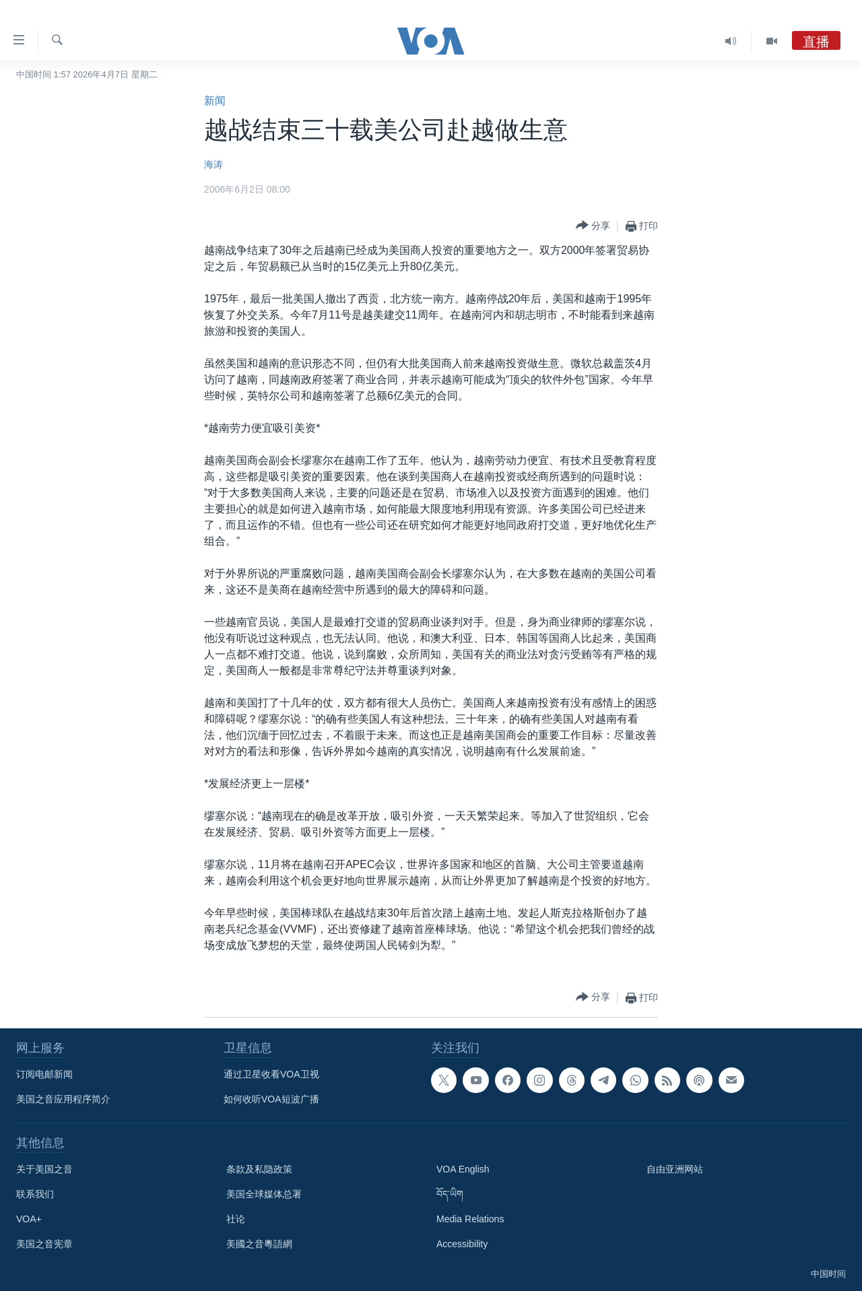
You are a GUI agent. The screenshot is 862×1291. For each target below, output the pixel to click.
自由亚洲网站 (674, 1169)
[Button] (593, 226)
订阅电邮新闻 (44, 1074)
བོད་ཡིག (449, 1194)
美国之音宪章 (44, 1243)
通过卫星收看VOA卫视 (271, 1074)
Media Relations (470, 1219)
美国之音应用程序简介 (63, 1099)
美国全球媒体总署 (264, 1194)
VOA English (463, 1169)
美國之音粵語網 (259, 1243)
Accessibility (462, 1243)
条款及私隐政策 (259, 1169)
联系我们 (35, 1194)
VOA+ (29, 1219)
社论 (235, 1219)
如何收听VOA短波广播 (271, 1099)
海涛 (213, 164)
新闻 (215, 100)
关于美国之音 (44, 1169)
